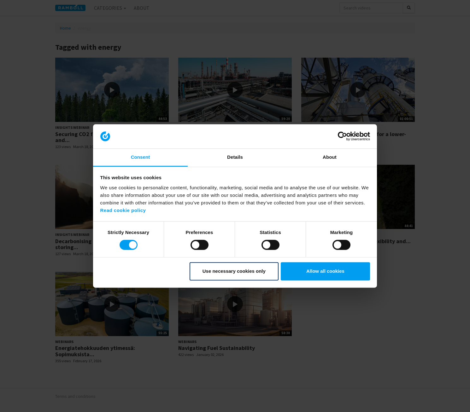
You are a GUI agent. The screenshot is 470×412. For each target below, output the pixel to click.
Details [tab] (235, 157)
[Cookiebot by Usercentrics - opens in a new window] (342, 136)
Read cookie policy (123, 210)
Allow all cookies (325, 271)
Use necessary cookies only (234, 271)
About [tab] (330, 157)
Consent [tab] (140, 157)
